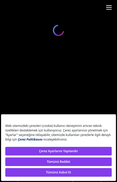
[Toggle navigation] (109, 7)
